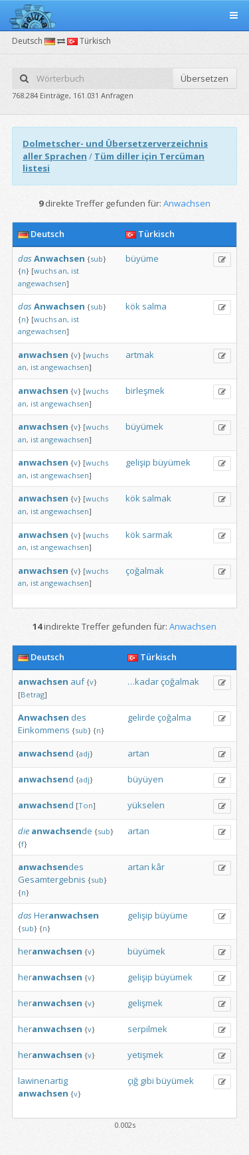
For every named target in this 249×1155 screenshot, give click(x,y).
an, (63, 271)
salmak (156, 498)
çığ (132, 1081)
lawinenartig (43, 1081)
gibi (147, 1081)
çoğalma (174, 717)
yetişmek (145, 1055)
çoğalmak (144, 571)
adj (84, 753)
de (61, 831)
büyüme (142, 258)
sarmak (157, 535)
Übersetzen (204, 78)
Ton (85, 805)
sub (96, 259)
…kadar (143, 681)
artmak (139, 355)
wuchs (45, 271)
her (50, 951)
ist (75, 271)
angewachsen (42, 283)
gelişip (138, 462)
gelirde (141, 717)
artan (138, 753)
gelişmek (145, 1003)
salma (154, 306)
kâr (158, 867)
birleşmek (145, 391)
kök (132, 306)
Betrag (32, 694)
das (25, 258)
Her (66, 915)
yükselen (146, 805)
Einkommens (44, 730)
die (23, 831)
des (78, 717)
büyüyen (145, 779)
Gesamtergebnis (52, 879)
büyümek (144, 426)
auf (77, 681)
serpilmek (147, 1029)
